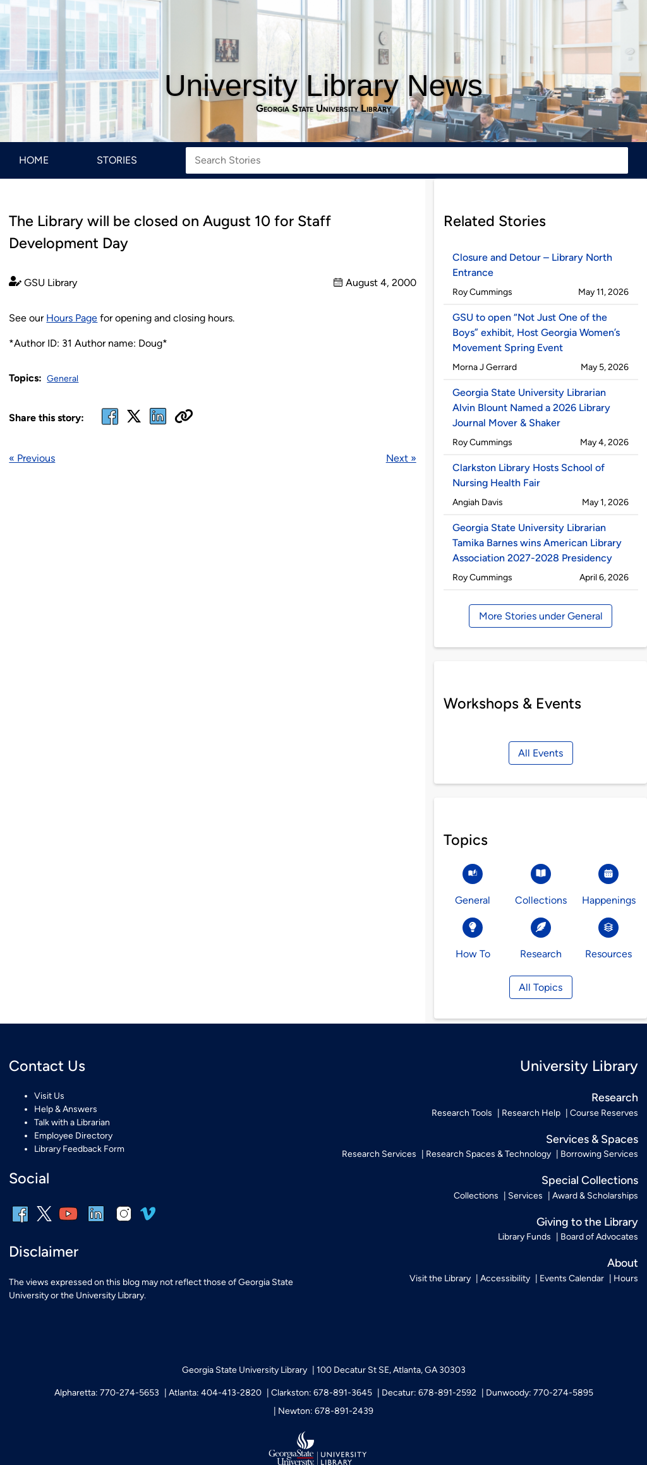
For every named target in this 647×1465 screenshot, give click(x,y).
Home (34, 160)
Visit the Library (440, 1278)
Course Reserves (604, 1113)
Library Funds (524, 1236)
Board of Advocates (599, 1236)
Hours (626, 1278)
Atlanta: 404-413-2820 (215, 1392)
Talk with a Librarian (72, 1122)
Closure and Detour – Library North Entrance (532, 264)
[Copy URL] (183, 417)
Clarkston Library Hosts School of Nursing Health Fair (528, 475)
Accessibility (505, 1278)
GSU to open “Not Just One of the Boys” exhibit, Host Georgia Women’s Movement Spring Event (536, 332)
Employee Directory (73, 1135)
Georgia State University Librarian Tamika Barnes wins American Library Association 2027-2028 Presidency (537, 543)
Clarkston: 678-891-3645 (321, 1392)
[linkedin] (96, 1222)
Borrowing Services (599, 1154)
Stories (117, 160)
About (622, 1262)
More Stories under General (541, 616)
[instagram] (123, 1222)
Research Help (531, 1113)
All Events (540, 753)
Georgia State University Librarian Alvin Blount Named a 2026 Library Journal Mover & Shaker (531, 407)
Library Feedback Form (79, 1149)
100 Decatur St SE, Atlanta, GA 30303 (391, 1370)
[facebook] (110, 424)
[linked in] (158, 424)
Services (525, 1195)
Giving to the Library (587, 1221)
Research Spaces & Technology (488, 1154)
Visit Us (49, 1096)
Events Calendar (572, 1278)
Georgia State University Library (323, 108)
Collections (476, 1195)
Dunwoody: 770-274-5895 (539, 1392)
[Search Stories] (407, 160)
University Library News (323, 85)
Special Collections (589, 1180)
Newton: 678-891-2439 (325, 1411)
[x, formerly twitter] (134, 420)
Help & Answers (65, 1109)
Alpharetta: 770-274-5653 (106, 1392)
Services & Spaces (592, 1138)
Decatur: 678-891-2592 (429, 1392)
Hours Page (71, 318)
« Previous (32, 458)
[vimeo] (147, 1218)
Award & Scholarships (595, 1195)
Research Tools (462, 1113)
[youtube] (68, 1222)
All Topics (540, 987)
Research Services (379, 1154)
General (62, 378)
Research (614, 1097)
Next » (401, 458)
